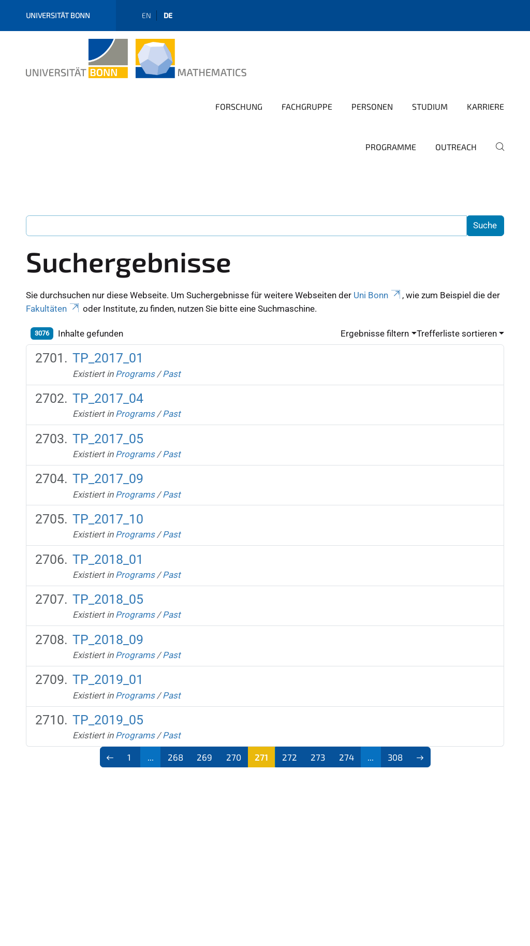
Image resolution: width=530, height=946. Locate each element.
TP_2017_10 (107, 519)
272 (289, 757)
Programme (390, 147)
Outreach (456, 147)
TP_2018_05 (107, 599)
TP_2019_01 (107, 679)
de (168, 15)
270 (233, 757)
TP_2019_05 (107, 719)
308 (395, 757)
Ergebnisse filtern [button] (375, 333)
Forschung (238, 106)
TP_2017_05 (107, 438)
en (146, 15)
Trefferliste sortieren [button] (457, 333)
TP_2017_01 (107, 358)
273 (318, 757)
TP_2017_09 (107, 478)
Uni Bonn (378, 295)
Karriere (485, 106)
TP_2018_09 (107, 639)
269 (204, 757)
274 (346, 757)
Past (172, 374)
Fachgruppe (307, 106)
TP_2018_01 (107, 559)
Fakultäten (53, 308)
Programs (135, 374)
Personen (372, 106)
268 (175, 757)
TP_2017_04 (107, 398)
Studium (430, 106)
